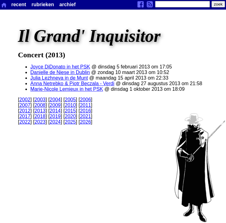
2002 (24, 99)
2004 (55, 99)
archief (67, 4)
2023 (40, 122)
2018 (40, 116)
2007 (24, 105)
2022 (24, 122)
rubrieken (43, 4)
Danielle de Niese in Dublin (60, 72)
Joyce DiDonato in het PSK (60, 66)
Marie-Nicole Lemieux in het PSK (66, 89)
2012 (24, 110)
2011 (85, 105)
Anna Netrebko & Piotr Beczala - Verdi (72, 83)
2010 (70, 105)
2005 (70, 99)
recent (18, 4)
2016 (85, 110)
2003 (40, 99)
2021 (85, 116)
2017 (24, 116)
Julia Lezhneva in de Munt (59, 78)
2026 (85, 122)
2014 (55, 110)
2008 (40, 105)
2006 (85, 99)
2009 (55, 105)
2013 (40, 110)
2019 (55, 116)
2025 (70, 122)
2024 (55, 122)
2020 (70, 116)
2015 (70, 110)
